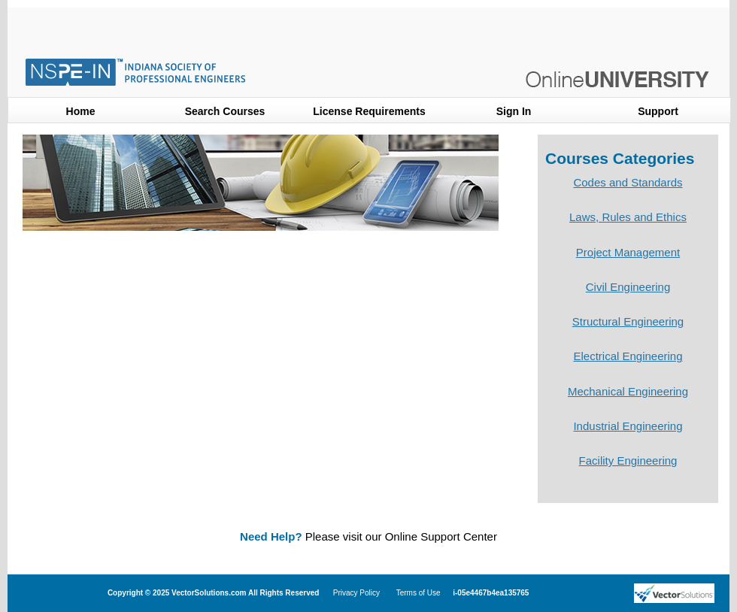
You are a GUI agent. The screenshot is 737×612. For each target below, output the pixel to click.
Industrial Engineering (627, 426)
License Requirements (369, 111)
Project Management (628, 252)
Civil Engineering (628, 286)
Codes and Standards (627, 182)
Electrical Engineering (627, 356)
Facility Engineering (628, 460)
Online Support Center (441, 536)
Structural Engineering (628, 321)
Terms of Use (418, 593)
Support (658, 111)
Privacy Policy (356, 593)
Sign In (514, 111)
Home (81, 111)
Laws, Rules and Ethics (628, 217)
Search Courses (225, 111)
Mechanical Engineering (628, 391)
